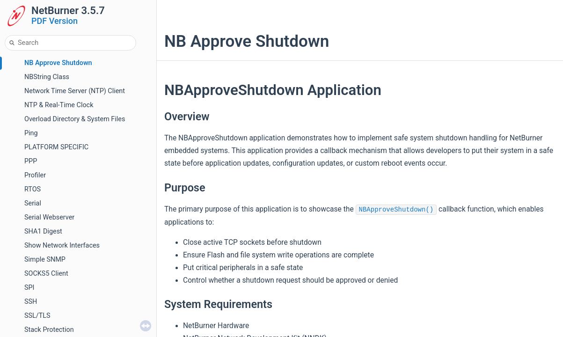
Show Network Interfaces (62, 245)
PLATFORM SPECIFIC (56, 147)
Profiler (35, 175)
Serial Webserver (49, 217)
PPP (30, 161)
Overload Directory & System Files (74, 119)
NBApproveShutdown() (396, 209)
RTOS (32, 189)
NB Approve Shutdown (58, 63)
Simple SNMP (45, 260)
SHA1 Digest (43, 231)
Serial (32, 203)
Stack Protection (49, 330)
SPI (29, 288)
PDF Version (54, 21)
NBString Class (46, 77)
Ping (31, 133)
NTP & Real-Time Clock (58, 105)
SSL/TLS (37, 316)
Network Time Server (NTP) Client (74, 91)
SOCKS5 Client (46, 274)
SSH (30, 302)
